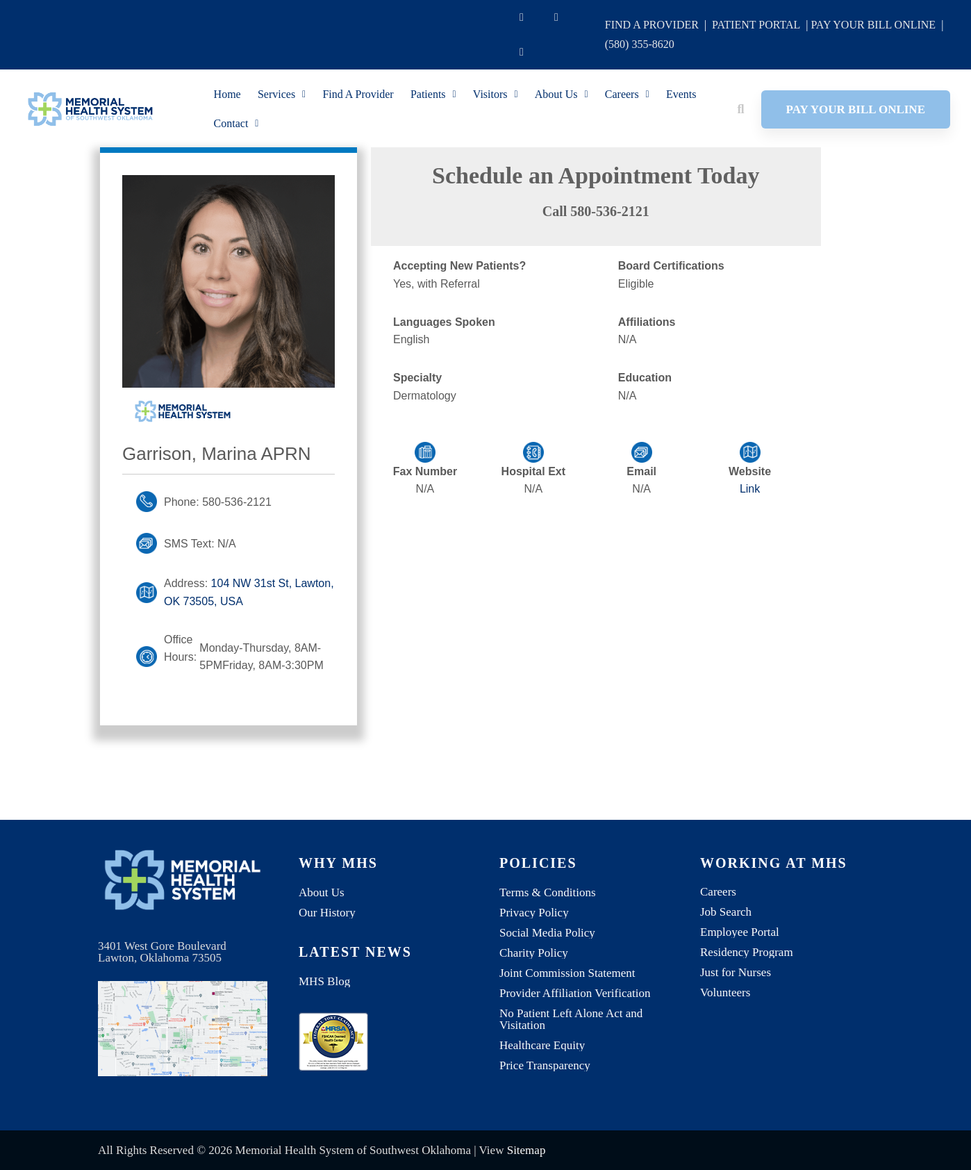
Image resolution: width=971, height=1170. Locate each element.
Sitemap (526, 1150)
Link (750, 489)
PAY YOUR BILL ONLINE (873, 25)
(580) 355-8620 (639, 44)
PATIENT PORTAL (756, 25)
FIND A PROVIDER (652, 25)
